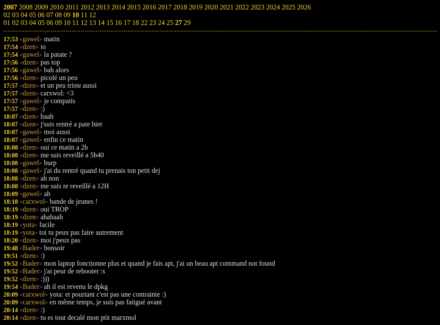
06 (49, 22)
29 (186, 22)
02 (15, 22)
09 (58, 22)
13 (92, 22)
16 (118, 22)
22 (144, 22)
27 (178, 22)
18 (135, 22)
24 (161, 22)
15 (109, 22)
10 (67, 22)
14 (101, 22)
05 (41, 22)
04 (32, 22)
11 (75, 22)
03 (24, 22)
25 (169, 22)
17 (126, 22)
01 (6, 22)
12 (83, 22)
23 (152, 22)
